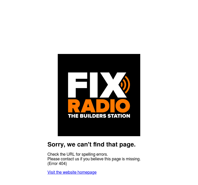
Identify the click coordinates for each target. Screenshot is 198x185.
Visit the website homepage (71, 172)
